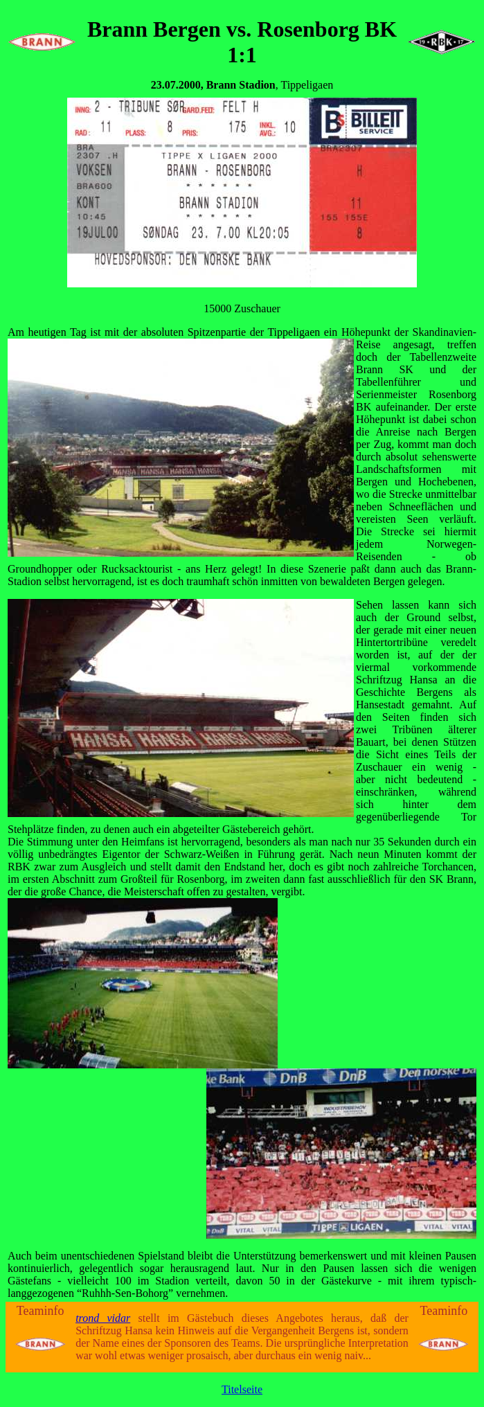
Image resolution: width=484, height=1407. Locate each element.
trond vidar (102, 1318)
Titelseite (242, 1389)
